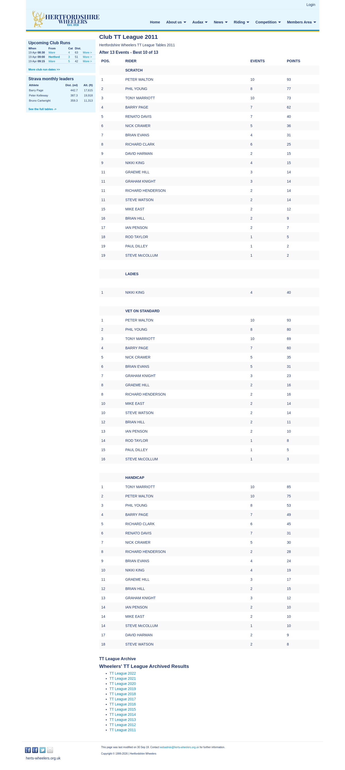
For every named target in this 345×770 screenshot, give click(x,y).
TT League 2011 (123, 730)
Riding (241, 22)
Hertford (54, 56)
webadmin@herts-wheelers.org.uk (179, 747)
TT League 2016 (123, 704)
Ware (51, 52)
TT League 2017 (123, 699)
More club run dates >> (44, 69)
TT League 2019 (123, 689)
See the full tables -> (43, 109)
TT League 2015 (123, 709)
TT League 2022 (123, 673)
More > (87, 52)
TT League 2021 (123, 678)
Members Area (301, 22)
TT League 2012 (123, 725)
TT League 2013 (123, 720)
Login (310, 5)
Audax (200, 22)
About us (176, 22)
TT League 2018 (123, 694)
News (220, 22)
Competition (268, 22)
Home (155, 22)
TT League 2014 (123, 714)
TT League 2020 (123, 684)
